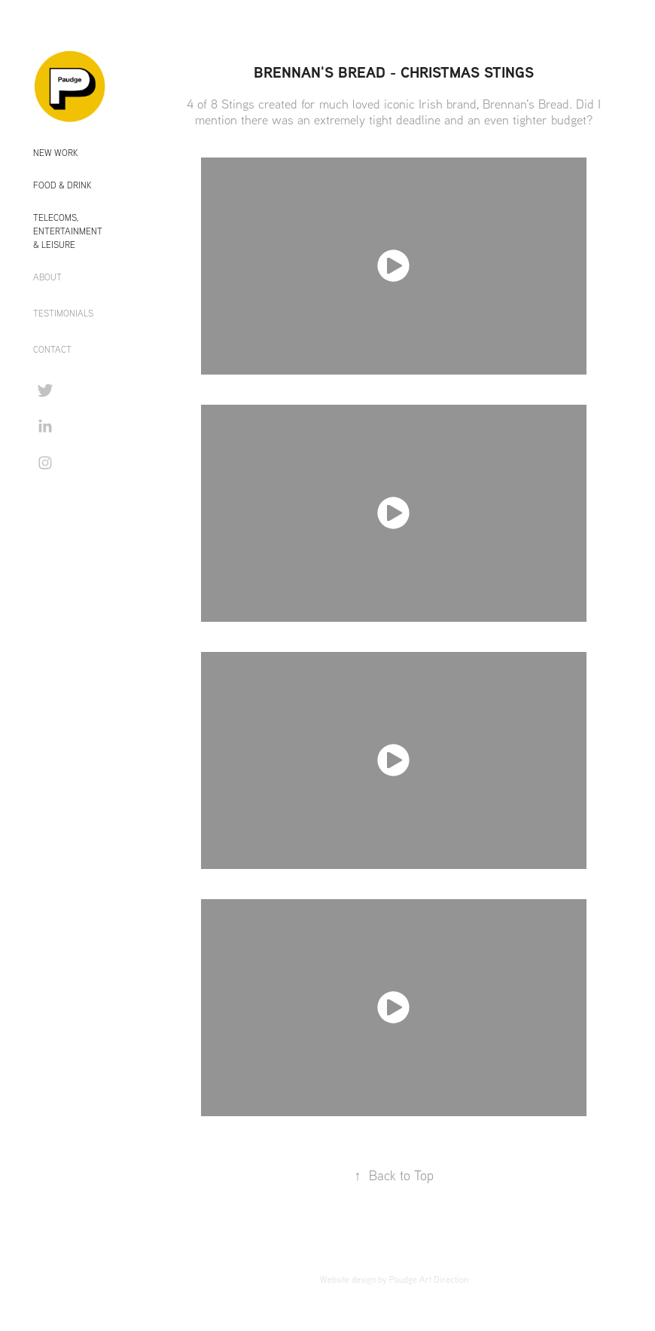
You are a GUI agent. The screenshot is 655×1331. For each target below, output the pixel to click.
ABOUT (47, 277)
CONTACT (52, 349)
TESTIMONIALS (63, 313)
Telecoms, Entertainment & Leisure (67, 231)
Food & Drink (62, 185)
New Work (55, 152)
